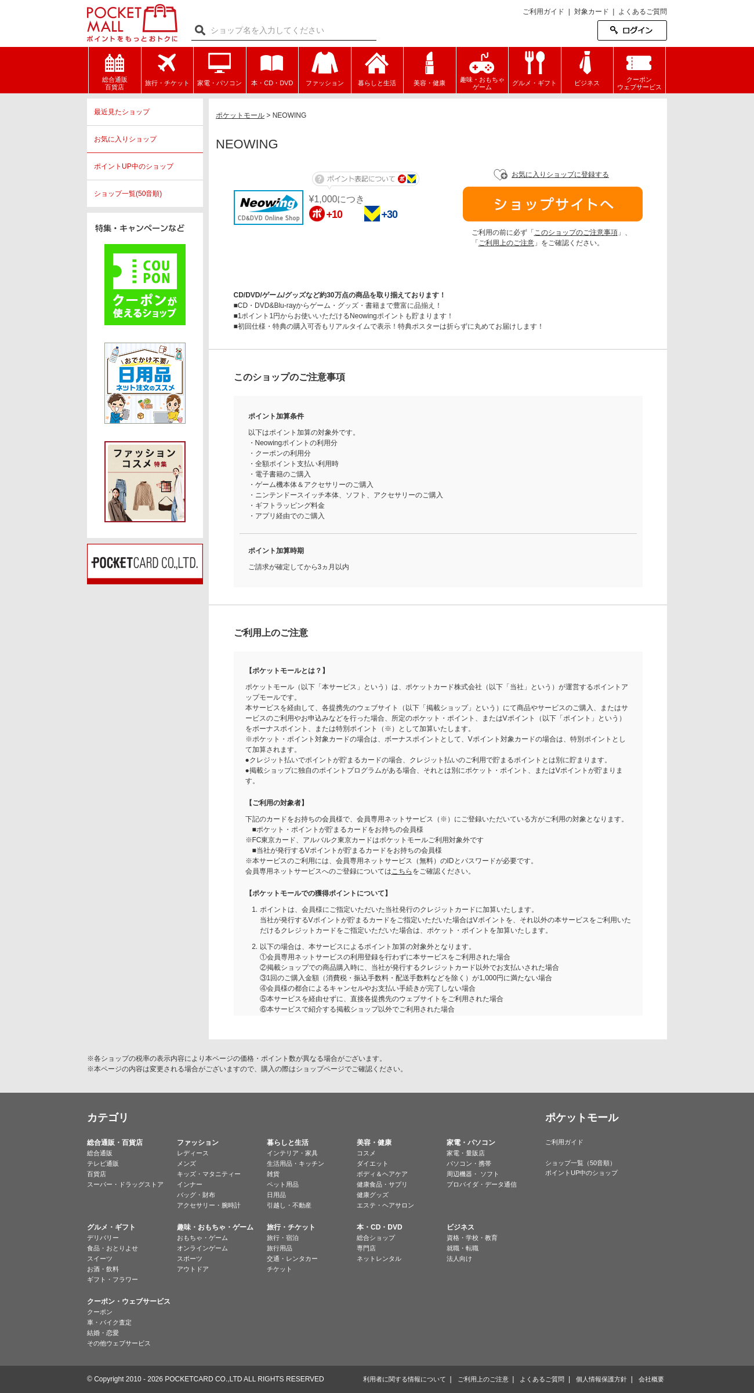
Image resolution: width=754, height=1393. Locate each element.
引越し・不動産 (289, 1205)
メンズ (186, 1163)
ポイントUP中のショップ (133, 166)
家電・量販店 (466, 1153)
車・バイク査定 (109, 1322)
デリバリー (103, 1237)
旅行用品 (279, 1248)
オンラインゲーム (202, 1248)
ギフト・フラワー (112, 1279)
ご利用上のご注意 (506, 243)
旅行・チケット (291, 1227)
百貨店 (96, 1173)
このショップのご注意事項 (576, 232)
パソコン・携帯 (469, 1163)
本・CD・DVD (380, 1227)
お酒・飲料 (103, 1268)
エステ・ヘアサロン (385, 1205)
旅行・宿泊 (283, 1237)
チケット (279, 1268)
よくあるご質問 (642, 12)
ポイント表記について (365, 181)
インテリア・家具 (292, 1153)
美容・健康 (374, 1143)
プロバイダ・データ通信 (482, 1184)
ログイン (632, 30)
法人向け (459, 1258)
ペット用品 (283, 1184)
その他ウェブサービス (119, 1343)
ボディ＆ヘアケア (382, 1173)
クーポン (100, 1311)
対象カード (591, 12)
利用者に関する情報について (404, 1379)
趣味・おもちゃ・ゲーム (215, 1227)
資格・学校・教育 (472, 1237)
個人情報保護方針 (601, 1379)
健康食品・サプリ (382, 1184)
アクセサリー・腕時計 (209, 1205)
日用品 (276, 1194)
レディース (193, 1153)
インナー (189, 1184)
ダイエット (373, 1163)
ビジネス (460, 1227)
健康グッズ (373, 1194)
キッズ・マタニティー (209, 1173)
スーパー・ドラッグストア (125, 1184)
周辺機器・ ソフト (473, 1173)
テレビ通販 (103, 1163)
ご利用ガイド (543, 12)
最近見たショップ (122, 112)
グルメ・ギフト (111, 1227)
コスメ (366, 1153)
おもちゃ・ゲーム (202, 1237)
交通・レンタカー (292, 1258)
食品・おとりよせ (112, 1248)
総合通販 (100, 1153)
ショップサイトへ (553, 204)
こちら (402, 871)
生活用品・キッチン (295, 1163)
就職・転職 (462, 1248)
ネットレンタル (379, 1258)
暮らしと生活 (288, 1143)
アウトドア (193, 1268)
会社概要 (651, 1379)
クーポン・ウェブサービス (129, 1301)
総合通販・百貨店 (115, 1143)
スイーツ (100, 1258)
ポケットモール (132, 23)
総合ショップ (376, 1237)
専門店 (366, 1248)
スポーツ (189, 1258)
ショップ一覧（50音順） (580, 1162)
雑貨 (273, 1173)
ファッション (198, 1143)
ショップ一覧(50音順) (128, 194)
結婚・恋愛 (103, 1332)
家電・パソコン (471, 1143)
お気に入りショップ (125, 139)
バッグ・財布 (196, 1194)
